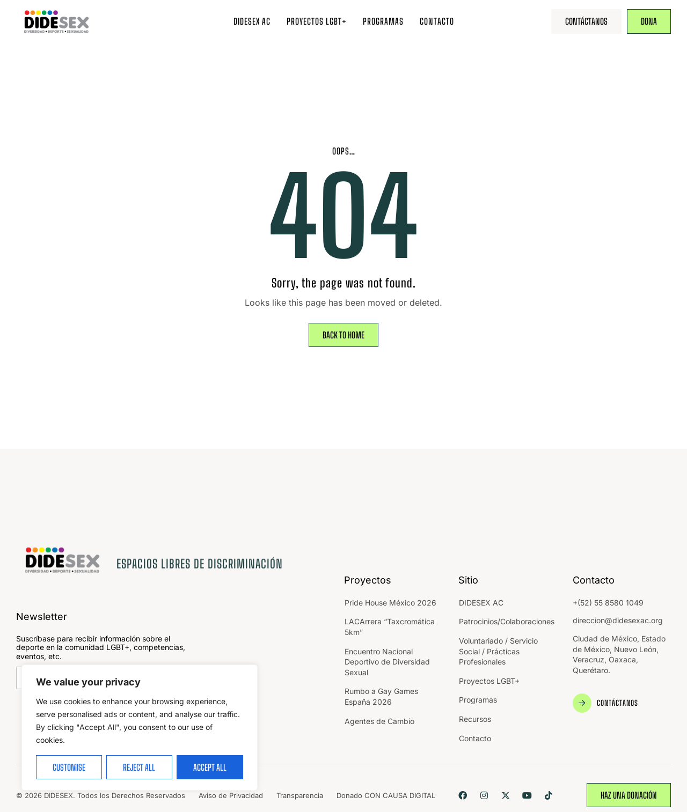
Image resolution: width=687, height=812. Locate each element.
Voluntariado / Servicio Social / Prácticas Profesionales (498, 651)
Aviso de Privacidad (231, 795)
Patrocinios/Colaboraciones (506, 621)
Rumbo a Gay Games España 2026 (381, 696)
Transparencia (299, 795)
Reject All (139, 767)
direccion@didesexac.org (618, 620)
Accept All (209, 767)
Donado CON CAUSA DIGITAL (386, 795)
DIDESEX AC (252, 21)
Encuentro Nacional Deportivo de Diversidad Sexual (387, 662)
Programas (383, 21)
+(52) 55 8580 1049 (608, 602)
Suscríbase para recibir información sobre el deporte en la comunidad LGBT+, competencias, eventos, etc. (100, 647)
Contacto (437, 21)
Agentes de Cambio (379, 721)
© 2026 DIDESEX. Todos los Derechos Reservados (100, 795)
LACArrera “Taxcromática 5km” (390, 627)
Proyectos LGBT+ (317, 21)
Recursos (475, 719)
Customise (69, 767)
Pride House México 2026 (390, 602)
